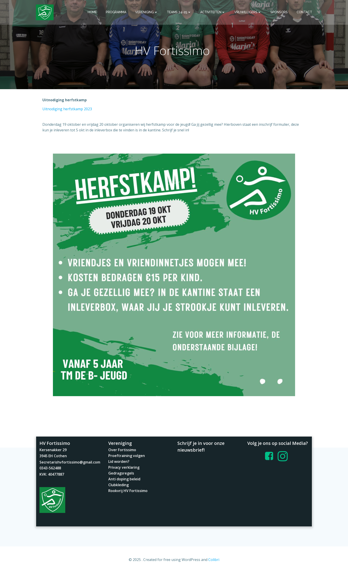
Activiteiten (212, 12)
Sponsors (279, 12)
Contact (304, 12)
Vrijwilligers (247, 12)
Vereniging (146, 12)
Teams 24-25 (179, 12)
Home (92, 12)
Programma (116, 12)
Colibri (213, 560)
